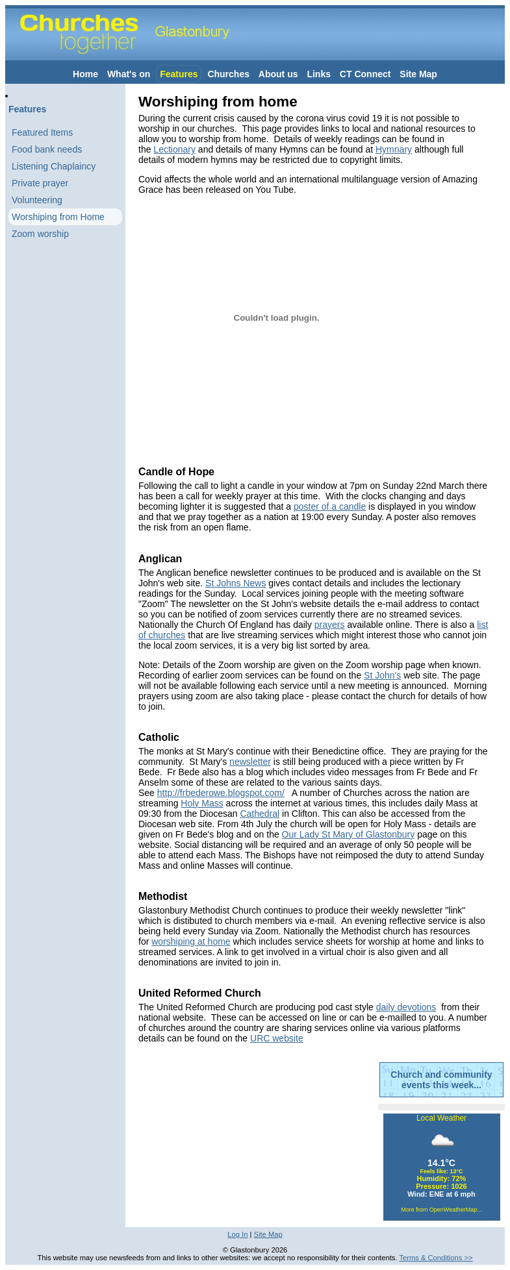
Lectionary (174, 149)
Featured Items (42, 132)
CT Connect (365, 74)
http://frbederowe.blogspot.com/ (221, 793)
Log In (237, 1234)
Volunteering (37, 200)
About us (278, 74)
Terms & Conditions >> (435, 1258)
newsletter (250, 761)
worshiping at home (190, 941)
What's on (128, 74)
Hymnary (394, 149)
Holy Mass (202, 803)
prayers (329, 624)
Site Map (418, 74)
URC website (276, 1038)
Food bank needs (47, 149)
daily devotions (406, 1007)
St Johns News (235, 583)
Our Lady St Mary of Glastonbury (348, 834)
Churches (228, 74)
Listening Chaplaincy (54, 166)
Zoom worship (40, 234)
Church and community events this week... (441, 1079)
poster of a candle (330, 506)
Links (319, 74)
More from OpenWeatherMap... (441, 1209)
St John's (382, 675)
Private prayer (40, 183)
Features (179, 74)
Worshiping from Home (58, 217)
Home (85, 74)
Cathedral (259, 813)
